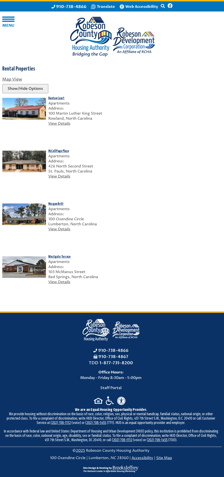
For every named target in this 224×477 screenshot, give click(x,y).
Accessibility (142, 457)
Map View (12, 79)
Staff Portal (111, 387)
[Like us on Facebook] (170, 6)
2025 (80, 450)
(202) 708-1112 (61, 423)
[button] (163, 8)
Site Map (164, 457)
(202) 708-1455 (95, 423)
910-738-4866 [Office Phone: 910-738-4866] (113, 350)
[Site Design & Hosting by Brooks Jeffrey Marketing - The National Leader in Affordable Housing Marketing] (110, 468)
